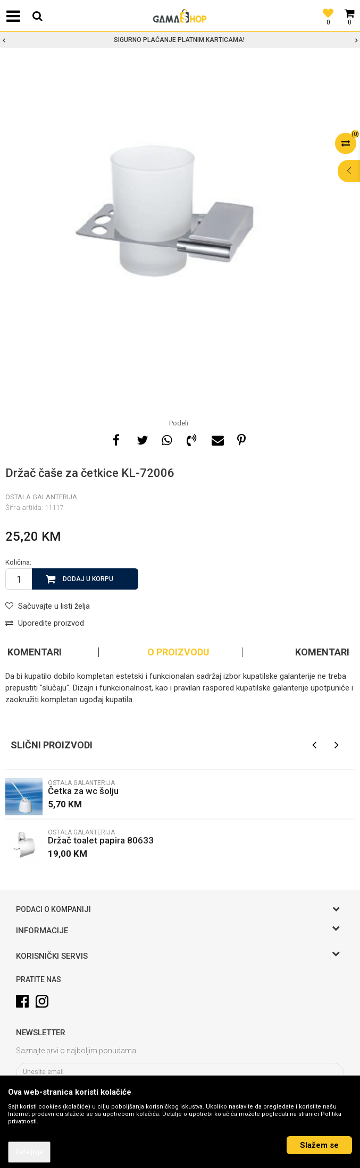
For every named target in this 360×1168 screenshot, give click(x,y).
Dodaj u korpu (88, 579)
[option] (180, 40)
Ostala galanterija (41, 497)
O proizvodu (178, 652)
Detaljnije (29, 1152)
